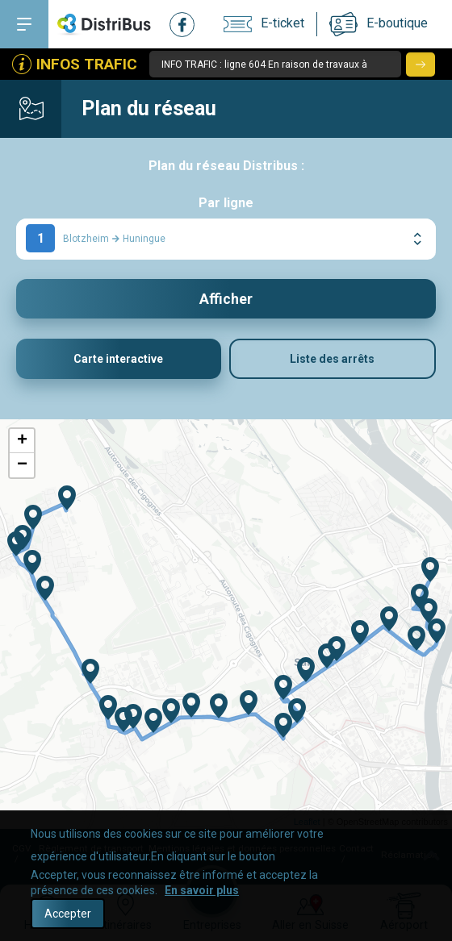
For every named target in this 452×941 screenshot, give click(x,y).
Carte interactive (118, 359)
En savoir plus (202, 890)
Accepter (67, 913)
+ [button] (22, 442)
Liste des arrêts (332, 359)
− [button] (22, 466)
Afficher (226, 298)
